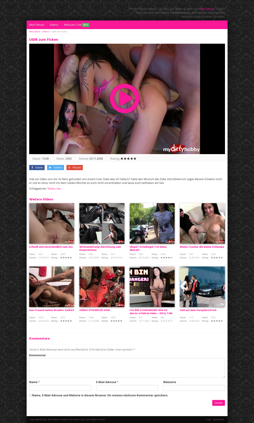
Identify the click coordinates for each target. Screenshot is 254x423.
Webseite (169, 382)
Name (33, 382)
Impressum (218, 419)
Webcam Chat (76, 25)
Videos (54, 25)
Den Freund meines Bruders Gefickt (51, 310)
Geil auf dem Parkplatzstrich (198, 310)
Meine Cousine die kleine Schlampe (202, 247)
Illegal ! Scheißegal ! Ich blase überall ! (148, 248)
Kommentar (37, 355)
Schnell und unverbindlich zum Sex (51, 247)
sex (59, 188)
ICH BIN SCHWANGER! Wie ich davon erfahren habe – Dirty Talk (151, 312)
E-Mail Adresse (106, 382)
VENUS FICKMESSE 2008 (94, 310)
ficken (51, 188)
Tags (208, 419)
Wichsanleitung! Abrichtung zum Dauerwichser (100, 248)
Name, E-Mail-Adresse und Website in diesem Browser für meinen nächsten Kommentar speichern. (100, 395)
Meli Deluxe (206, 9)
